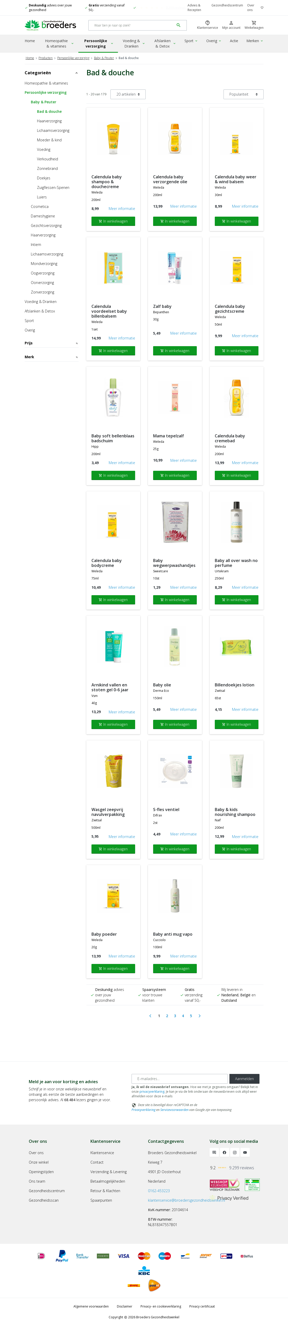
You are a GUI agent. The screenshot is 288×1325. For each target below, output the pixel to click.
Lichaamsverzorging (53, 129)
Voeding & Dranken (134, 43)
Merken (255, 40)
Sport (191, 40)
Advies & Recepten (194, 7)
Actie (234, 40)
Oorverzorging (42, 282)
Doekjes (43, 177)
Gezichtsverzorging (46, 225)
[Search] (131, 25)
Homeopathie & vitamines (59, 43)
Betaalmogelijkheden (107, 1180)
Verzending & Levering (108, 1170)
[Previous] (150, 1015)
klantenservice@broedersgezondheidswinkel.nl (186, 1199)
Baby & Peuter (104, 57)
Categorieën (52, 72)
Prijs (52, 342)
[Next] (200, 1015)
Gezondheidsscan (44, 1199)
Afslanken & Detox (165, 43)
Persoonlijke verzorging (99, 43)
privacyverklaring (152, 1091)
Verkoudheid (47, 158)
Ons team (37, 1180)
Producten (46, 57)
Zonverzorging (42, 291)
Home (30, 40)
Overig (214, 40)
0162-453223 (159, 1190)
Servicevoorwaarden (174, 1109)
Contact (97, 1161)
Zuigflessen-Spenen (53, 187)
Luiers (42, 196)
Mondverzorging (44, 263)
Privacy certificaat (202, 1306)
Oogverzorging (42, 272)
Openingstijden (41, 1170)
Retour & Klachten (105, 1190)
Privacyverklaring (143, 1109)
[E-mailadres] (180, 1078)
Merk (52, 417)
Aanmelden (244, 1077)
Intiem (36, 244)
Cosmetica (40, 206)
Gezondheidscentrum (227, 5)
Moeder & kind (49, 139)
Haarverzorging (49, 120)
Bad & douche (49, 110)
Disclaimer (124, 1306)
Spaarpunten (101, 1199)
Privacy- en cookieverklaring (161, 1306)
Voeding (43, 148)
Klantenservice (102, 1151)
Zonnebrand (47, 167)
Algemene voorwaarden (91, 1306)
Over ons (250, 7)
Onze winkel (39, 1161)
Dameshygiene (43, 215)
